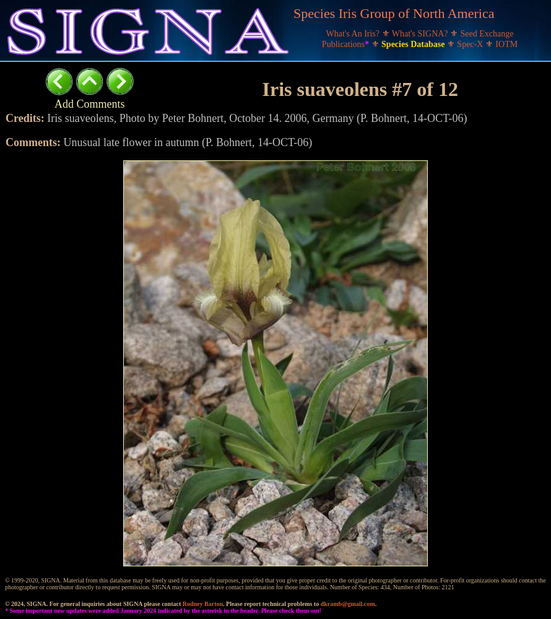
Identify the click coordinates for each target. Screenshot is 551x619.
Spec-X (471, 44)
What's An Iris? (354, 33)
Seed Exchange (487, 33)
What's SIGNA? (421, 33)
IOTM (506, 44)
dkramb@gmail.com (348, 603)
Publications (346, 44)
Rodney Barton (203, 603)
